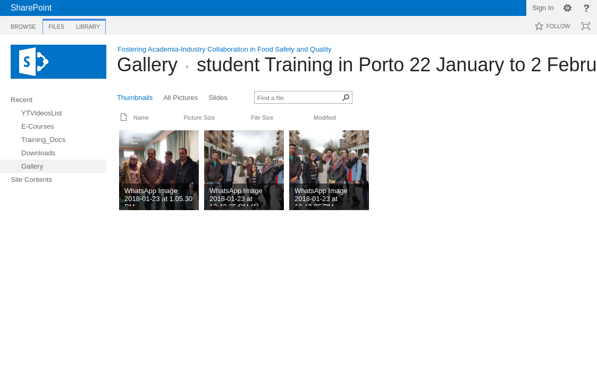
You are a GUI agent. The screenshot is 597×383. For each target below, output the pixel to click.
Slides (217, 98)
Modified (325, 117)
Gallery (147, 65)
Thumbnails (135, 98)
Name (141, 117)
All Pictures (180, 98)
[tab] (23, 25)
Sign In (542, 8)
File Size (262, 117)
